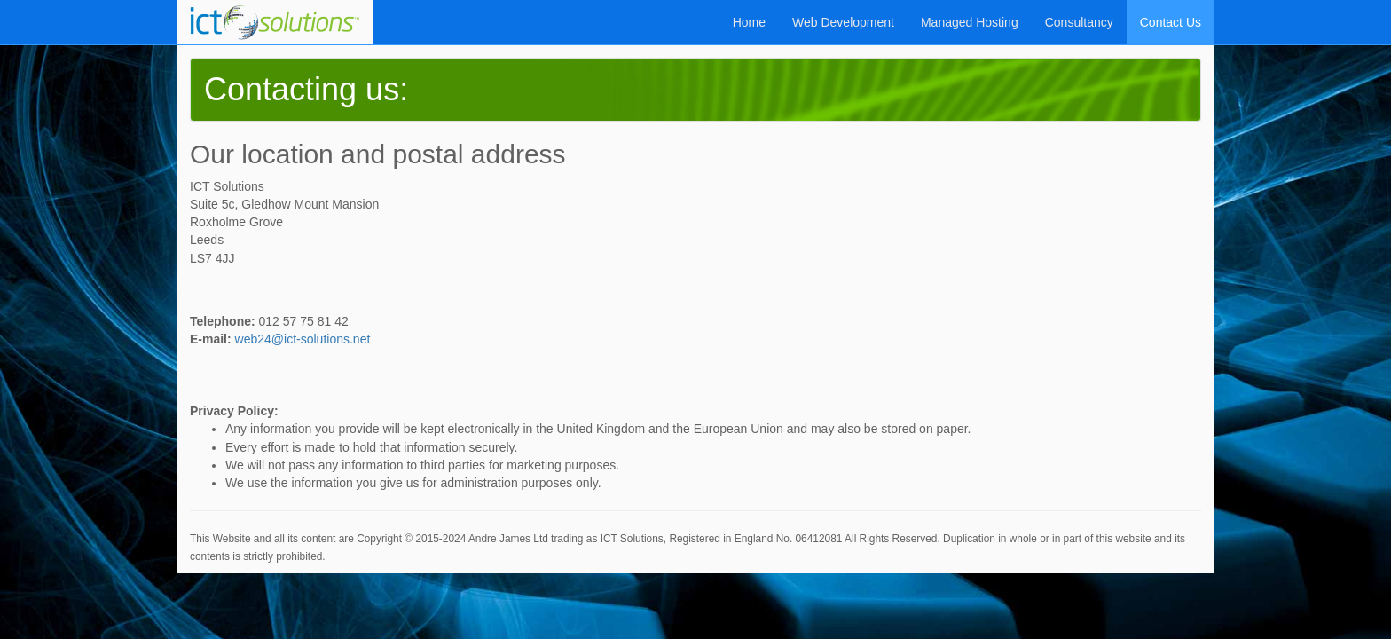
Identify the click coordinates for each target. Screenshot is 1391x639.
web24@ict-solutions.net (303, 339)
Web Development (843, 22)
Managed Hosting (969, 22)
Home (749, 22)
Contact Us (1170, 22)
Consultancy (1079, 22)
